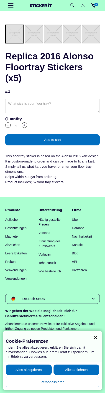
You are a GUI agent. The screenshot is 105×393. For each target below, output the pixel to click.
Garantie (78, 228)
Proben (10, 262)
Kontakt (77, 245)
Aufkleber (12, 219)
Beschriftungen (15, 228)
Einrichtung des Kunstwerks (49, 243)
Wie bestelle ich (49, 271)
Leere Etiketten (16, 253)
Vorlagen (44, 254)
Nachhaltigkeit (82, 236)
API (74, 262)
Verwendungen (15, 270)
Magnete (11, 236)
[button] (9, 5)
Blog (75, 253)
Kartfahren (79, 270)
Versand (44, 233)
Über (75, 219)
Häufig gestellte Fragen (49, 222)
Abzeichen (12, 245)
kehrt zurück (47, 263)
